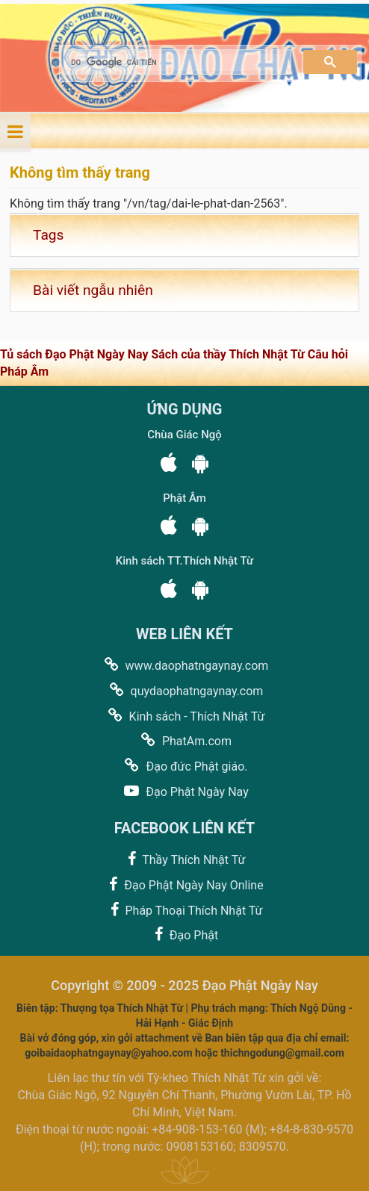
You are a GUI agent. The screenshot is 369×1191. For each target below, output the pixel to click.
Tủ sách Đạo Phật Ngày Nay (75, 354)
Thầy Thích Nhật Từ (185, 859)
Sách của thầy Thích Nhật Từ (229, 354)
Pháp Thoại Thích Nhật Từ (185, 910)
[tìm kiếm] (176, 62)
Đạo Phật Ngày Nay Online (184, 884)
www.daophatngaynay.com (185, 665)
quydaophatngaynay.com (185, 690)
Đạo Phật (184, 934)
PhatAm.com (184, 740)
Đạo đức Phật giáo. (184, 766)
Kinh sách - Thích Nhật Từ (185, 716)
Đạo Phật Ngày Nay (184, 791)
